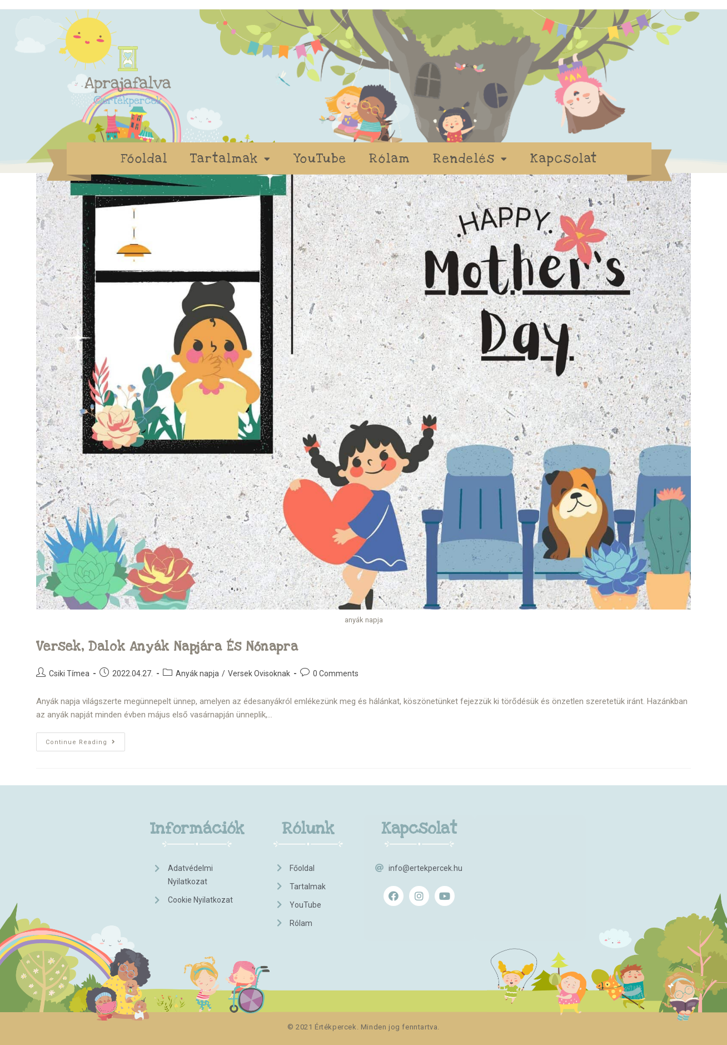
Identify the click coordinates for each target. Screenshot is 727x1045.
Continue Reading (85, 739)
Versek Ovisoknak (259, 673)
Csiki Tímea (69, 673)
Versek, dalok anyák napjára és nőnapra (167, 646)
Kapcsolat (563, 158)
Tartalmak (230, 158)
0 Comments (335, 673)
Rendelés (470, 158)
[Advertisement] (535, 876)
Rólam (390, 158)
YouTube (320, 158)
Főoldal (144, 158)
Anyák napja (197, 673)
